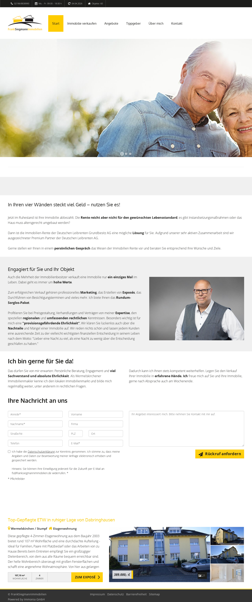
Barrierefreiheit (136, 594)
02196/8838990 (21, 3)
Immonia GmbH (34, 599)
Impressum (97, 594)
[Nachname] (35, 424)
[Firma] (96, 424)
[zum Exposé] (227, 536)
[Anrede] (35, 414)
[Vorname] (96, 414)
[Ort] (106, 433)
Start (55, 23)
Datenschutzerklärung (41, 451)
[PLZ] (76, 433)
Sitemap (154, 594)
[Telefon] (35, 443)
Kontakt (177, 23)
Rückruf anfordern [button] (223, 453)
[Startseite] (25, 23)
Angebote (111, 23)
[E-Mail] (96, 443)
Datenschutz (115, 594)
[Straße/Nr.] (35, 433)
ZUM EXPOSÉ (85, 577)
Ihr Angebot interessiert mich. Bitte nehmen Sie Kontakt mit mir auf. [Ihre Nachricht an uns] (186, 429)
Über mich (156, 23)
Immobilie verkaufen (81, 23)
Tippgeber (133, 23)
